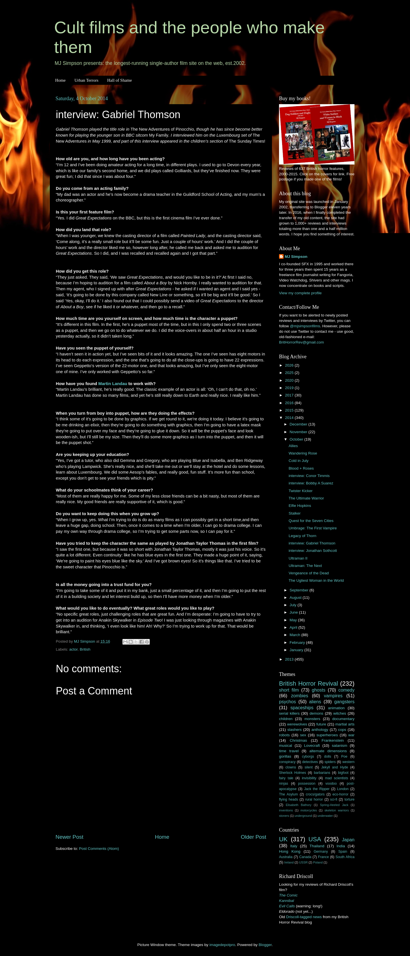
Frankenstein (332, 740)
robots (284, 735)
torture (349, 799)
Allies (293, 446)
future (321, 724)
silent (309, 767)
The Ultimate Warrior (306, 498)
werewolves (297, 724)
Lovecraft (312, 745)
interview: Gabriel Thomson (312, 543)
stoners (284, 815)
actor (73, 649)
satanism (339, 745)
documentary (343, 719)
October (297, 439)
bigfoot (343, 773)
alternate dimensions (328, 751)
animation (336, 708)
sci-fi (333, 799)
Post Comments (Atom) (99, 848)
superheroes (327, 735)
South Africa (345, 857)
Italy (293, 846)
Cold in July (299, 461)
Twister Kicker (301, 491)
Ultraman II (298, 558)
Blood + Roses (301, 468)
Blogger (265, 945)
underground (303, 815)
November (299, 432)
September (299, 590)
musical (285, 745)
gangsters (344, 701)
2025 (290, 373)
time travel (289, 751)
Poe (344, 756)
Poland (318, 862)
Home (60, 80)
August (296, 597)
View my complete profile (300, 293)
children (285, 719)
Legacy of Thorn (302, 536)
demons (316, 713)
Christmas (298, 740)
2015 (290, 410)
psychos (287, 701)
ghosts (318, 689)
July (294, 605)
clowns (291, 767)
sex (303, 735)
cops (342, 729)
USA (314, 839)
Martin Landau (112, 383)
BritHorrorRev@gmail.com (301, 342)
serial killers (289, 713)
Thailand (316, 846)
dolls (327, 756)
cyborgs (308, 756)
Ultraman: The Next (305, 566)
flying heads (288, 799)
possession (306, 784)
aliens (315, 701)
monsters (312, 719)
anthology (319, 729)
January (297, 650)
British (85, 649)
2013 (290, 659)
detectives (310, 762)
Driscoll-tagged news (304, 917)
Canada (305, 857)
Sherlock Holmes (292, 773)
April (294, 627)
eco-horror (340, 794)
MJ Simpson (296, 256)
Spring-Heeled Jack (334, 805)
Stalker (295, 513)
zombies (299, 695)
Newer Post (69, 837)
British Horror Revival (308, 683)
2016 (290, 403)
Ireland (289, 862)
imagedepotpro (222, 945)
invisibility (309, 778)
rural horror (314, 799)
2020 (290, 380)
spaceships (301, 707)
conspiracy (287, 762)
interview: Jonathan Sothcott (313, 550)
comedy (346, 689)
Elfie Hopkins (300, 505)
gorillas (285, 756)
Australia (285, 857)
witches (339, 713)
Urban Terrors (86, 80)
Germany (321, 852)
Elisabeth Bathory (298, 805)
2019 (290, 388)
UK (283, 839)
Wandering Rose (303, 453)
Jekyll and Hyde (334, 767)
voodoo (331, 784)
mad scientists (336, 778)
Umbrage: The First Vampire (313, 528)
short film (289, 689)
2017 (290, 395)
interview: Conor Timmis (309, 476)
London (343, 789)
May (294, 620)
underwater (325, 815)
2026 (290, 365)
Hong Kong (289, 851)
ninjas (283, 784)
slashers (294, 729)
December (299, 424)
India (341, 846)
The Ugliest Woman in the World (316, 580)
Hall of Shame (119, 80)
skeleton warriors (337, 810)
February (298, 642)
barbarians (322, 773)
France (323, 857)
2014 (290, 418)
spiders (330, 762)
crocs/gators (315, 794)
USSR (303, 862)
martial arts (344, 724)
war (351, 735)
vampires (333, 695)
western (349, 762)
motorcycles (308, 810)
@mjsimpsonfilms (305, 326)
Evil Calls (287, 906)
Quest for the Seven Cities (311, 521)
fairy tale (286, 778)
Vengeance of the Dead (309, 573)
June (294, 612)
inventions (286, 810)
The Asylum (288, 794)
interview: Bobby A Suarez (311, 483)
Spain (342, 852)
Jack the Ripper (316, 789)
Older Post (253, 837)
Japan (348, 839)
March (295, 635)
